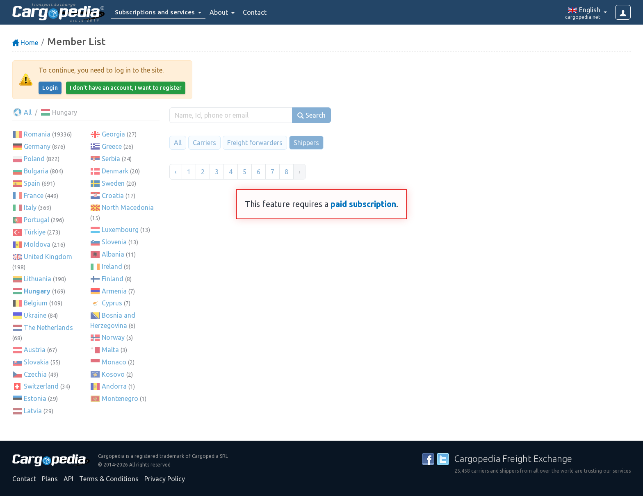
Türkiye (35, 232)
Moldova (37, 244)
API (68, 478)
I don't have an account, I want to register (126, 87)
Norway (113, 337)
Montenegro (120, 398)
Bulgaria (36, 171)
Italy (30, 207)
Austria (35, 349)
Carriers (204, 142)
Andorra (114, 386)
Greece (112, 146)
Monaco (114, 362)
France (33, 195)
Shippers (306, 142)
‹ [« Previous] (176, 171)
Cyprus (112, 303)
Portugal (36, 219)
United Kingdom (48, 256)
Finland (112, 278)
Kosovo (113, 374)
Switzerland (41, 386)
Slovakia (36, 362)
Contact (256, 12)
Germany (37, 146)
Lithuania (37, 278)
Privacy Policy (164, 478)
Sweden (113, 183)
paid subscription (363, 204)
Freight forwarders (255, 142)
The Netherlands (48, 327)
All (22, 112)
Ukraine (35, 315)
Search (311, 115)
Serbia (111, 158)
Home (25, 42)
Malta (110, 349)
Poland (34, 158)
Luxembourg (120, 229)
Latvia (33, 410)
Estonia (35, 398)
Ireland (112, 266)
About (221, 12)
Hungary (37, 291)
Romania (37, 134)
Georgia (113, 134)
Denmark (115, 171)
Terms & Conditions (109, 478)
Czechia (35, 374)
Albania (113, 254)
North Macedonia (128, 207)
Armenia (114, 291)
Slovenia (114, 242)
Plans (50, 478)
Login (50, 87)
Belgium (36, 303)
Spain (32, 183)
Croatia (113, 195)
